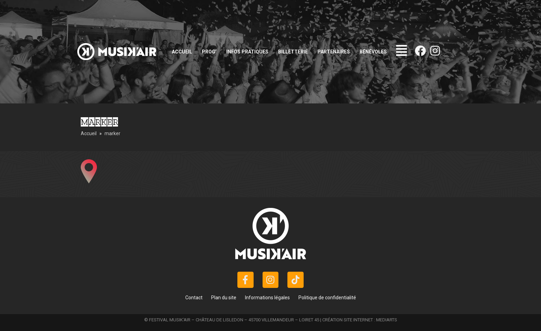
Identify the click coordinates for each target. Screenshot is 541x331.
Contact (194, 297)
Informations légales (267, 297)
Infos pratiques (247, 51)
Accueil (182, 51)
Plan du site (223, 297)
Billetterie (293, 51)
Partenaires (333, 51)
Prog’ (209, 51)
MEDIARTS (386, 319)
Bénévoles (373, 51)
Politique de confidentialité (327, 297)
